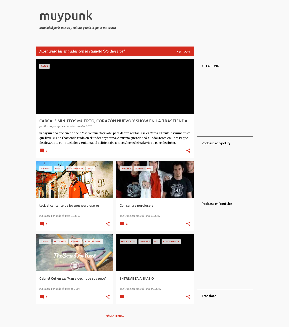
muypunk (66, 15)
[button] (188, 151)
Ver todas (184, 51)
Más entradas (115, 316)
